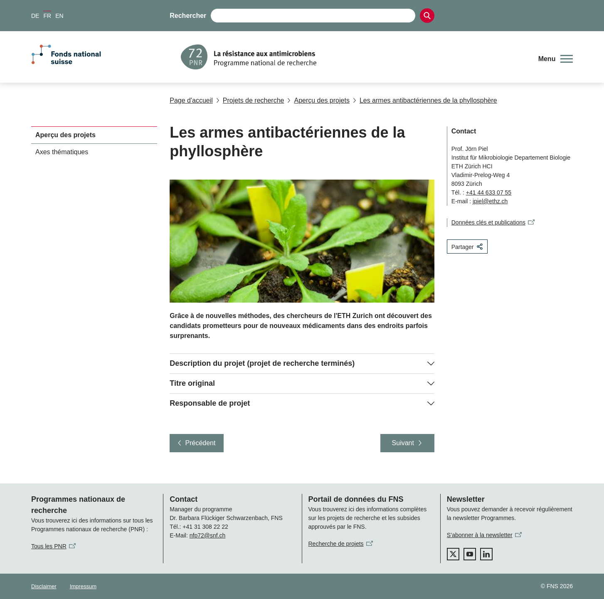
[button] (555, 59)
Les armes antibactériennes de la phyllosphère (425, 100)
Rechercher (188, 15)
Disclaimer (44, 586)
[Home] (354, 56)
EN (59, 15)
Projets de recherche (250, 100)
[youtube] (469, 554)
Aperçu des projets (318, 100)
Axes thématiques (61, 151)
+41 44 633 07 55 (488, 192)
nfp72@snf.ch (208, 535)
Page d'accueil (191, 100)
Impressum (83, 586)
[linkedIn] (486, 554)
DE (35, 15)
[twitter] (453, 554)
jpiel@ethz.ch (490, 201)
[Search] (427, 15)
